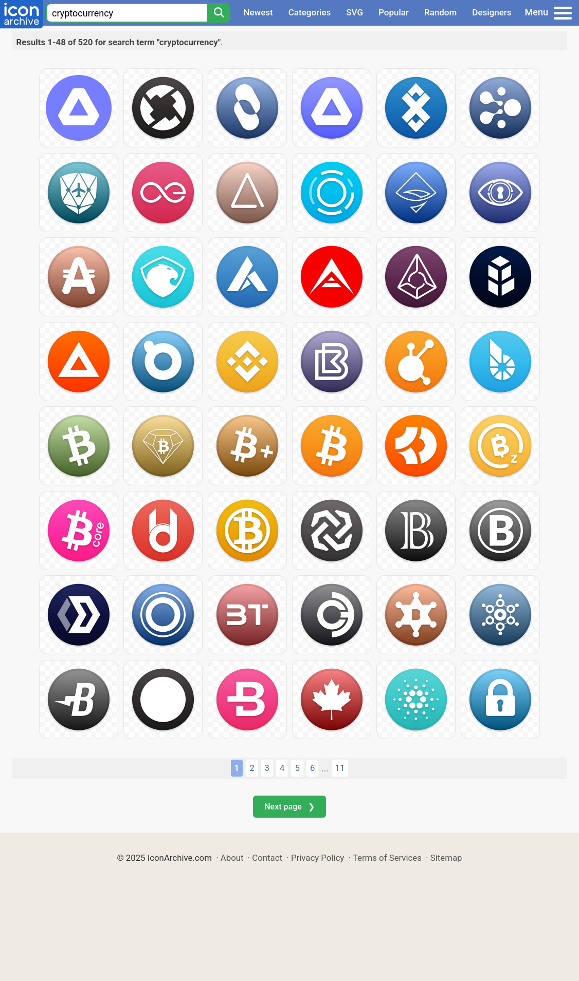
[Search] (218, 13)
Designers (491, 12)
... (324, 768)
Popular (393, 12)
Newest (258, 12)
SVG (354, 12)
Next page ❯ (289, 807)
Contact (267, 858)
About (232, 858)
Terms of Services (387, 858)
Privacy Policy (317, 858)
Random (440, 12)
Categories (309, 12)
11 (340, 768)
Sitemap (446, 858)
